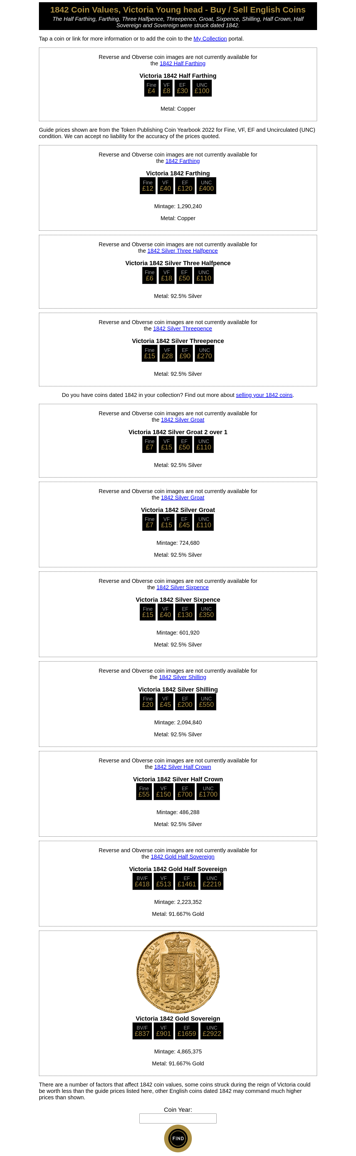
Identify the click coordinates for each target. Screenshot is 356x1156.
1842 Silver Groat (182, 420)
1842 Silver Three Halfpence (182, 251)
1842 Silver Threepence (182, 328)
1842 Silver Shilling (182, 677)
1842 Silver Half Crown (182, 767)
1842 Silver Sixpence (183, 587)
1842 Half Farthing (183, 63)
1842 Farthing (182, 161)
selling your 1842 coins (264, 395)
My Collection (210, 39)
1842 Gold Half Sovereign (182, 857)
